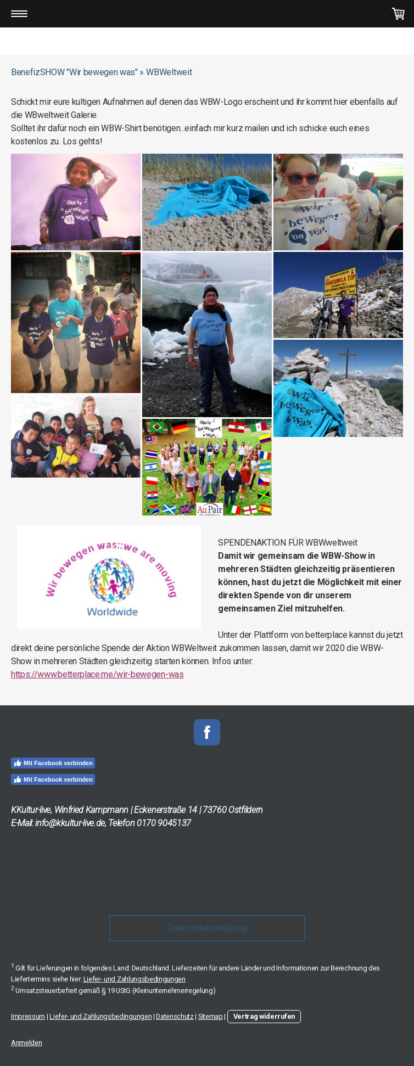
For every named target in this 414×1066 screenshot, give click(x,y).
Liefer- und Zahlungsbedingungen (134, 979)
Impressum (28, 1016)
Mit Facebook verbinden (53, 763)
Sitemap (210, 1016)
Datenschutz (174, 1016)
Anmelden (26, 1043)
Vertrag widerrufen (264, 1016)
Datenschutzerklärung (207, 928)
